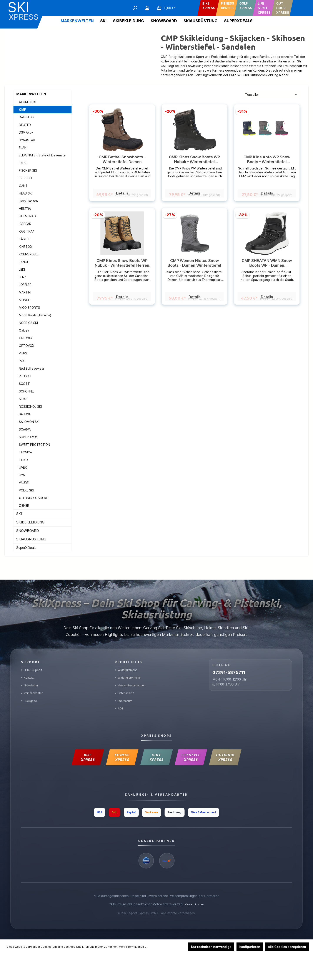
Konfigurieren (249, 947)
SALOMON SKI (29, 422)
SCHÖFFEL (26, 391)
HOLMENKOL (28, 216)
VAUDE (24, 483)
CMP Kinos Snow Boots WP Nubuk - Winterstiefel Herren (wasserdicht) (122, 263)
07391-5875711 (240, 662)
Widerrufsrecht (128, 656)
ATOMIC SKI (27, 102)
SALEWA (25, 414)
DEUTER (25, 125)
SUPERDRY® (28, 437)
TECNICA (25, 452)
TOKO (23, 460)
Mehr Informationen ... (133, 946)
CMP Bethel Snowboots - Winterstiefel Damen (122, 159)
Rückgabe (30, 693)
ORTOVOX (26, 345)
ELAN (23, 147)
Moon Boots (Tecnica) (35, 315)
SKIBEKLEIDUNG (30, 522)
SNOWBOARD (27, 530)
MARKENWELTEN (31, 94)
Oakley (24, 330)
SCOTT (24, 384)
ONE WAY (25, 338)
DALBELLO (26, 117)
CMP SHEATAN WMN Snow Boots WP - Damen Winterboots (267, 263)
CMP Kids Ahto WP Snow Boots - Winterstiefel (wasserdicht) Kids (266, 159)
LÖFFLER (25, 285)
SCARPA (25, 429)
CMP (22, 109)
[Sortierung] (271, 94)
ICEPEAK (25, 224)
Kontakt (29, 665)
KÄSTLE (24, 239)
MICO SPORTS (29, 307)
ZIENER (24, 505)
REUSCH (25, 376)
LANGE (24, 262)
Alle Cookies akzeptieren (287, 947)
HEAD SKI (25, 193)
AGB (120, 702)
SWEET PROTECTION (34, 444)
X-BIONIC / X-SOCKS (33, 498)
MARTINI (25, 292)
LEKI (22, 269)
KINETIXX (25, 246)
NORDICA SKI (28, 323)
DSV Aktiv (26, 132)
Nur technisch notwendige (211, 947)
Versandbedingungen (132, 674)
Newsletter (31, 674)
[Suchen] (135, 8)
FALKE (23, 163)
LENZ (22, 277)
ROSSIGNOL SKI (30, 406)
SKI (19, 513)
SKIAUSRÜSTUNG (31, 539)
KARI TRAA (26, 231)
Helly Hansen (28, 201)
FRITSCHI (25, 178)
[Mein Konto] (147, 8)
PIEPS (23, 353)
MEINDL (24, 300)
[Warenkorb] (165, 8)
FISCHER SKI (28, 170)
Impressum (125, 693)
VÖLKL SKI (26, 490)
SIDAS (23, 399)
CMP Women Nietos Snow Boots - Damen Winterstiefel (194, 263)
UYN (22, 475)
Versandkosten (34, 684)
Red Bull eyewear (31, 368)
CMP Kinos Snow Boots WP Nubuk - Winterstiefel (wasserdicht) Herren (194, 159)
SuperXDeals (26, 547)
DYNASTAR (27, 140)
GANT (23, 186)
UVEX (23, 467)
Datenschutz (126, 684)
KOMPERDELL (28, 254)
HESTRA (25, 208)
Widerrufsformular (130, 665)
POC (22, 361)
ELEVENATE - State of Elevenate (42, 155)
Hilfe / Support (34, 656)
